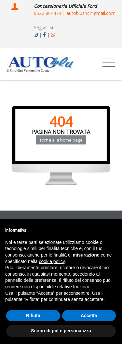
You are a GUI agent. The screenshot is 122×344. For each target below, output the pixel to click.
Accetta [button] (89, 315)
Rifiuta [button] (33, 315)
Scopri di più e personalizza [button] (61, 330)
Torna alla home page (61, 140)
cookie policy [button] (52, 261)
